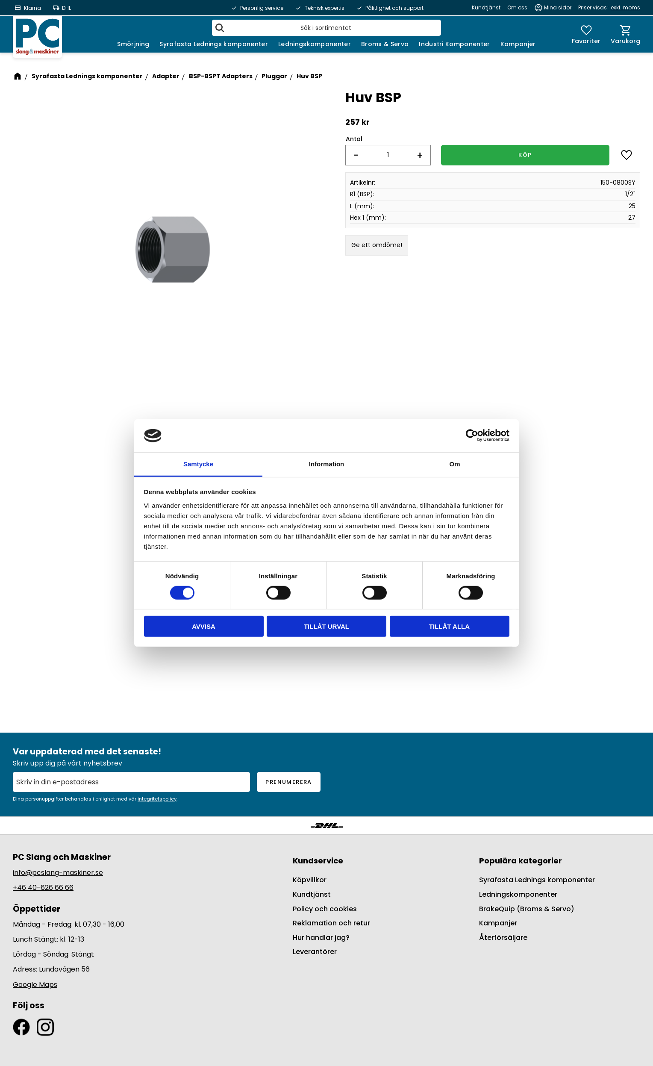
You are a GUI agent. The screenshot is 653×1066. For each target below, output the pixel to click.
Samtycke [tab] (198, 464)
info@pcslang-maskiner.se (58, 873)
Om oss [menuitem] (517, 7)
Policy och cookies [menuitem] (325, 909)
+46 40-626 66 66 (43, 887)
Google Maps (35, 984)
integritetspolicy (157, 798)
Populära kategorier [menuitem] (520, 860)
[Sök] (219, 28)
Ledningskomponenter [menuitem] (314, 44)
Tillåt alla (449, 626)
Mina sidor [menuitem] (557, 7)
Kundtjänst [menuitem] (486, 7)
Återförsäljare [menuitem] (503, 937)
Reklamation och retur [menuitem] (331, 923)
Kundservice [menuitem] (318, 860)
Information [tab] (326, 464)
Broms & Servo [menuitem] (385, 44)
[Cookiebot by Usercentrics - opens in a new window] (472, 435)
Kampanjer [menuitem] (518, 44)
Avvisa (203, 626)
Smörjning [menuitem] (133, 44)
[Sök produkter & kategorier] (326, 28)
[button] (586, 34)
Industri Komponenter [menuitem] (454, 44)
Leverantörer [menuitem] (315, 952)
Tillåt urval (326, 626)
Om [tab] (454, 464)
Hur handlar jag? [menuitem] (321, 937)
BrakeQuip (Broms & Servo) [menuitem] (526, 909)
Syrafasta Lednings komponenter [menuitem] (213, 44)
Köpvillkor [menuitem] (309, 880)
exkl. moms (625, 7)
